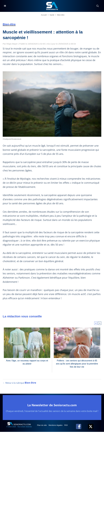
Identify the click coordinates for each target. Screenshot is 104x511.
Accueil (44, 15)
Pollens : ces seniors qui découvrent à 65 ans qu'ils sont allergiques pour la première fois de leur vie (77, 363)
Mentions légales (56, 426)
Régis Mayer (12, 44)
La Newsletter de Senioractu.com (52, 406)
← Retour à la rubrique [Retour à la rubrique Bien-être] (19, 384)
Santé (52, 15)
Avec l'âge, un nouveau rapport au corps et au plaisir (27, 362)
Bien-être (60, 15)
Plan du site (42, 426)
